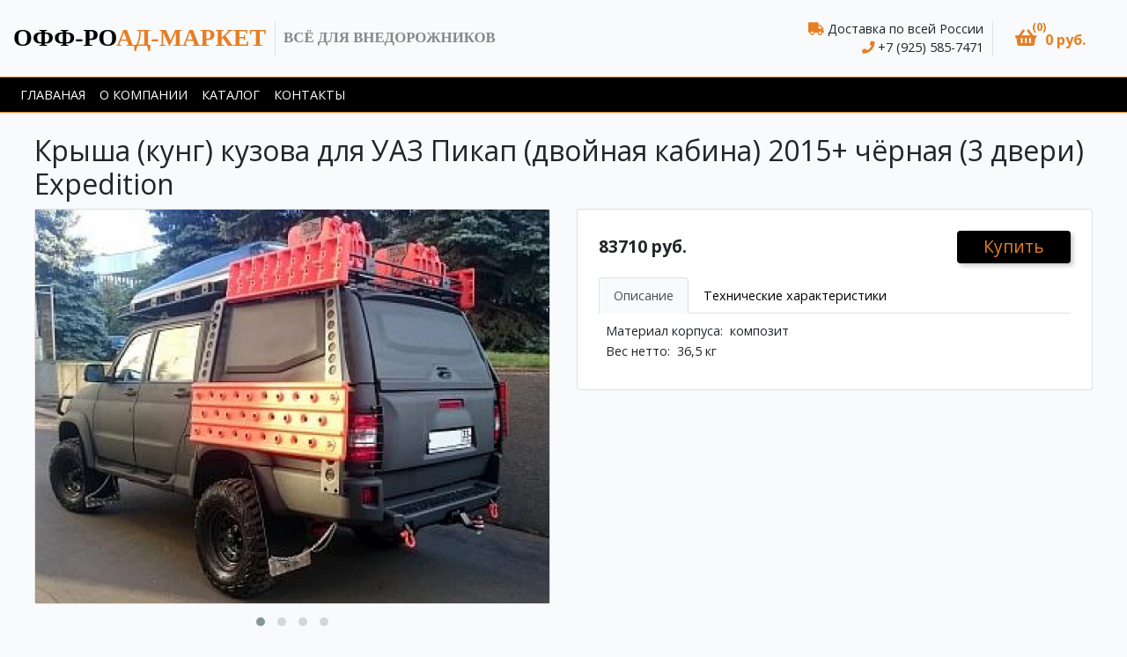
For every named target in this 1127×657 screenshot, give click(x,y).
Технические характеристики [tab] (795, 295)
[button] (1050, 38)
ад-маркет (139, 37)
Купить (1013, 246)
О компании (143, 94)
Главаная (52, 94)
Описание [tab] (644, 295)
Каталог (231, 94)
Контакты (309, 94)
